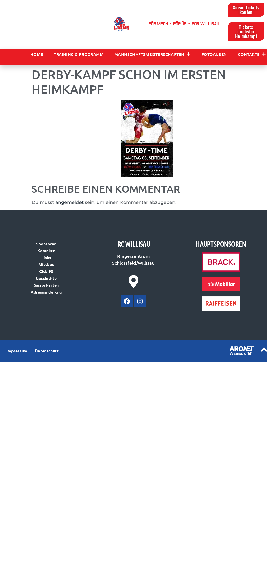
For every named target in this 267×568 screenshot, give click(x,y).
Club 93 (46, 271)
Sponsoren (46, 243)
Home (36, 54)
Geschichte (46, 278)
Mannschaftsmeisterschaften (152, 54)
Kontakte (252, 54)
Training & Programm (78, 54)
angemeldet (69, 202)
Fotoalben (214, 54)
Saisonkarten (46, 285)
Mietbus (46, 264)
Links (46, 257)
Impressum (16, 350)
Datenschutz (47, 350)
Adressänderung (46, 292)
